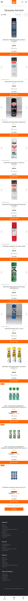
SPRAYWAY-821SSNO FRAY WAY (14, 82)
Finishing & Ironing (5, 534)
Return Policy (4, 579)
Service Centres (5, 551)
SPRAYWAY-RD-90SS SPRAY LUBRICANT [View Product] (14, 107)
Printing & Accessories (6, 536)
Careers (3, 561)
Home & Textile (5, 528)
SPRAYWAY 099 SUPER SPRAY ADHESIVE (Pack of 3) (14, 367)
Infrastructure (5, 531)
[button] (14, 48)
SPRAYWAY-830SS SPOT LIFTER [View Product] (14, 314)
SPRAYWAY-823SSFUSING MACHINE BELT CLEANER (14, 205)
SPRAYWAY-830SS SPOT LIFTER (14, 329)
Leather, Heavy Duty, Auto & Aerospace (9, 530)
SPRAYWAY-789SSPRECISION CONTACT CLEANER (14, 40)
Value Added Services (6, 545)
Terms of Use (4, 574)
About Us (4, 558)
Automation (4, 527)
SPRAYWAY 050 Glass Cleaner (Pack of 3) (14, 488)
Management (4, 560)
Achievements (5, 564)
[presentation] (2, 67)
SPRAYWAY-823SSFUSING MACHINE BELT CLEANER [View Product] (14, 190)
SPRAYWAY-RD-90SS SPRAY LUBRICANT (13, 122)
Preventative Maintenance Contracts (9, 549)
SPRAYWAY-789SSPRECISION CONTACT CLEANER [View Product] (14, 27)
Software (4, 533)
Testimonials (4, 563)
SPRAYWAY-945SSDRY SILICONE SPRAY (14, 246)
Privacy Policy (4, 577)
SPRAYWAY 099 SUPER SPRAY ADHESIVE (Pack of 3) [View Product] (14, 355)
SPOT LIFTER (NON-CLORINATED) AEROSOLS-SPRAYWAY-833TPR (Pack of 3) (14, 407)
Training (3, 548)
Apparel (3, 525)
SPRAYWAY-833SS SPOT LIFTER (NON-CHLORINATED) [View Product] (14, 272)
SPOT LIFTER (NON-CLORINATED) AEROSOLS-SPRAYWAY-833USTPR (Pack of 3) (14, 448)
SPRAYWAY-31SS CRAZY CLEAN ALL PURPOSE (14, 163)
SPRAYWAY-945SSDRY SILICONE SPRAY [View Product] (14, 232)
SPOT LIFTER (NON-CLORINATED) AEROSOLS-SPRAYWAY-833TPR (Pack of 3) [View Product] (14, 394)
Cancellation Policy (5, 580)
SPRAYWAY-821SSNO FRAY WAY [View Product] (14, 67)
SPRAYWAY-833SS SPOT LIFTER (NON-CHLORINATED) (14, 288)
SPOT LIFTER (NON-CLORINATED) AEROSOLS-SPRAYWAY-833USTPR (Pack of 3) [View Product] (14, 435)
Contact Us (4, 567)
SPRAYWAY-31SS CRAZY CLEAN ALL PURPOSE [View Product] (14, 148)
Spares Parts (4, 537)
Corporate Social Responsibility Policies (9, 566)
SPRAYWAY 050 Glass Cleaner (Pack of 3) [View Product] (14, 476)
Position (17, 14)
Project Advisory (5, 546)
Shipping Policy (5, 576)
